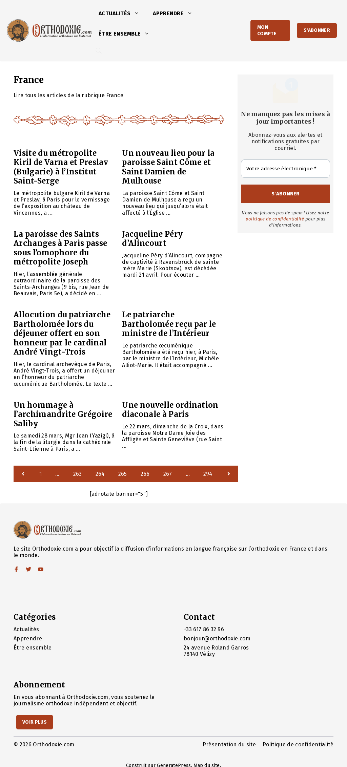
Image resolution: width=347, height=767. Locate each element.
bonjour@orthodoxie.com (217, 638)
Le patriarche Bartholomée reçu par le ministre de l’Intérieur (169, 324)
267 (167, 474)
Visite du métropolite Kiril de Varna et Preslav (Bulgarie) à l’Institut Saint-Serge (61, 167)
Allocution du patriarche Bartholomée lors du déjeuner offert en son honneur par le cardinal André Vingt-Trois (62, 333)
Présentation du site (229, 744)
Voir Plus (34, 722)
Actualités (122, 13)
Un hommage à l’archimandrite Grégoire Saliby (63, 414)
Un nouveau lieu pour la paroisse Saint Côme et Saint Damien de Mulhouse (168, 167)
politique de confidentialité (275, 218)
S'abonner (317, 30)
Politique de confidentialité (298, 744)
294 (207, 474)
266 (145, 474)
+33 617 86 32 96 (204, 629)
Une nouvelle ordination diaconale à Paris (170, 409)
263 (77, 474)
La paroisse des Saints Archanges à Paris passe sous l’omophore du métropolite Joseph (60, 248)
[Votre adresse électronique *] (285, 168)
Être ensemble (127, 34)
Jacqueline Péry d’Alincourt (152, 238)
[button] (138, 13)
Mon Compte (267, 30)
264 (100, 474)
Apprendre (176, 13)
